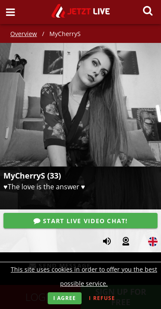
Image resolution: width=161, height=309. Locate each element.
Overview (23, 34)
